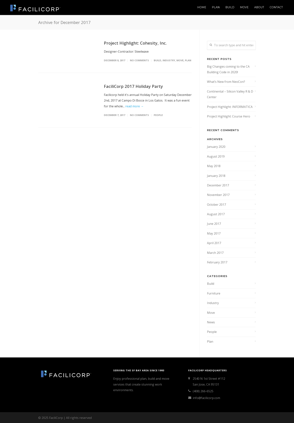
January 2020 (216, 147)
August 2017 (216, 214)
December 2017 (218, 185)
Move (244, 7)
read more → (134, 106)
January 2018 (216, 176)
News (211, 322)
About (259, 7)
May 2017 (213, 233)
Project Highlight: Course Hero (228, 116)
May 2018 (213, 166)
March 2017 (215, 253)
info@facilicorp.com (206, 398)
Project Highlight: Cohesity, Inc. (135, 43)
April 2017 (214, 243)
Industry (169, 60)
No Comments (139, 60)
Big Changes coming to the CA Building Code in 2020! (228, 69)
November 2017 (218, 195)
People (158, 115)
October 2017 (216, 205)
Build (229, 7)
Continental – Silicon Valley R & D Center (230, 94)
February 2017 (217, 262)
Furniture (213, 293)
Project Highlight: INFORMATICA (230, 107)
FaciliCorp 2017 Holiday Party (133, 86)
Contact (276, 7)
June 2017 (214, 224)
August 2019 (216, 156)
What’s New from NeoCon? (226, 82)
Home (201, 7)
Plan (216, 7)
